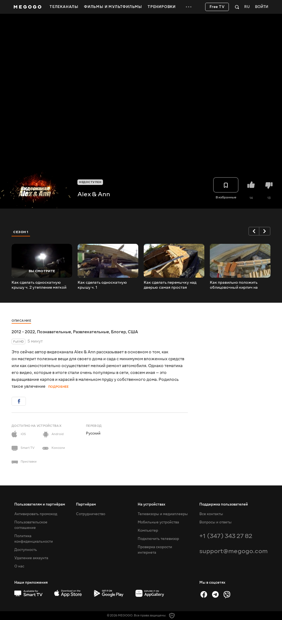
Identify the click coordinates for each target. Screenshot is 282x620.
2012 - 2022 (23, 332)
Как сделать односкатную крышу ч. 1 (102, 285)
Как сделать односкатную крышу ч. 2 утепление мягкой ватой (39, 285)
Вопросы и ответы (215, 522)
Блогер (118, 332)
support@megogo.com (233, 551)
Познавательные (54, 332)
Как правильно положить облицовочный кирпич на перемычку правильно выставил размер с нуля (234, 285)
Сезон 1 (21, 232)
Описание (21, 321)
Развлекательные (91, 332)
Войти (261, 7)
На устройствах (151, 504)
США (133, 332)
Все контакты (211, 514)
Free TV (217, 6)
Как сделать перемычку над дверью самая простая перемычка (170, 285)
